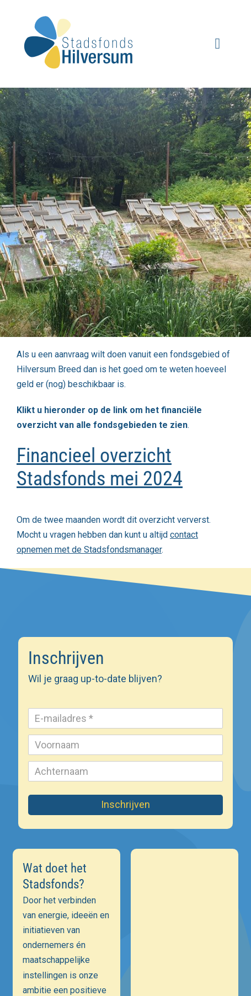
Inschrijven (125, 804)
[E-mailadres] (125, 718)
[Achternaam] (125, 771)
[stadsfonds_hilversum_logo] (80, 12)
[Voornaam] (125, 745)
